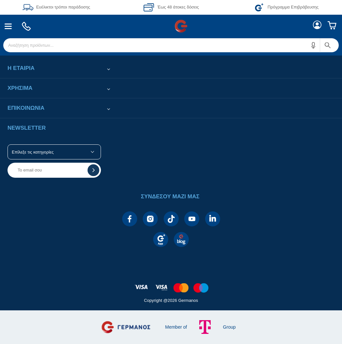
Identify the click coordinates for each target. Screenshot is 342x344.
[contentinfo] (171, 284)
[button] (313, 45)
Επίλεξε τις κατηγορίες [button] (33, 152)
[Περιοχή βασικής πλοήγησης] (171, 26)
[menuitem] (8, 26)
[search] (171, 45)
